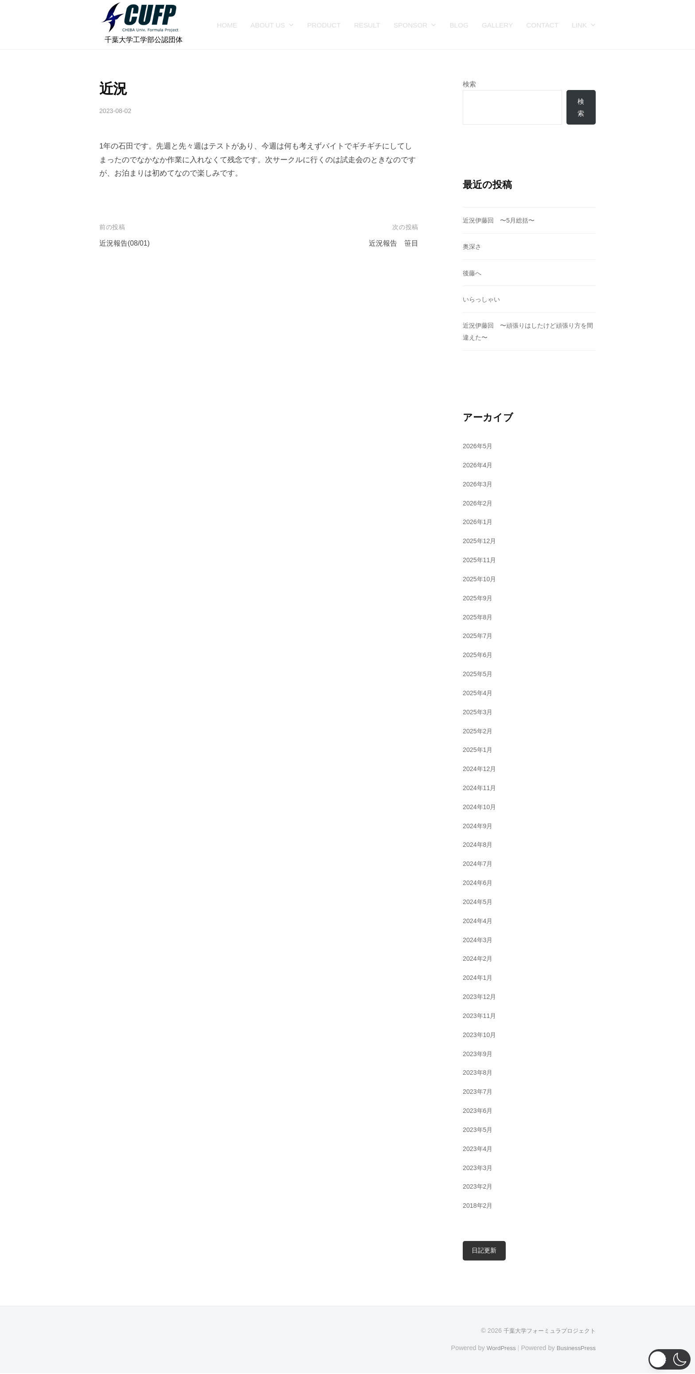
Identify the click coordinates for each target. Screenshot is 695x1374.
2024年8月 (479, 845)
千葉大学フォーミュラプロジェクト (546, 1331)
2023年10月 (481, 1035)
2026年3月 (479, 484)
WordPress (496, 1348)
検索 (469, 84)
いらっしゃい (483, 299)
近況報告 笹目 (392, 243)
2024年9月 (479, 826)
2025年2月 (479, 731)
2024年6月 (479, 883)
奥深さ (473, 247)
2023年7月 (479, 1092)
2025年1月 (479, 750)
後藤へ (473, 273)
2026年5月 (479, 446)
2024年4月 (479, 921)
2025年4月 (479, 693)
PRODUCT (324, 25)
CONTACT (542, 25)
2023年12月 (481, 997)
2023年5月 (479, 1130)
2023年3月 (479, 1168)
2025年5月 (479, 674)
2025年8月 (479, 617)
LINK (579, 25)
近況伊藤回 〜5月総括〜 (501, 220)
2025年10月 (481, 579)
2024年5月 (479, 902)
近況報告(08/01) (126, 243)
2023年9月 (479, 1054)
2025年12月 (481, 541)
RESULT (367, 25)
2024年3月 (479, 940)
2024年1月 (479, 978)
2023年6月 (479, 1111)
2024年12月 (481, 769)
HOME (227, 25)
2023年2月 (479, 1186)
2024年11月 (481, 788)
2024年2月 (479, 959)
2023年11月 (481, 1016)
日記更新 (484, 1251)
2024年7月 (479, 864)
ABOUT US (267, 25)
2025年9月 (479, 598)
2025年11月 (481, 560)
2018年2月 (479, 1206)
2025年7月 (479, 636)
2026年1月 (479, 522)
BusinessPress (575, 1348)
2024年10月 (481, 807)
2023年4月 (479, 1149)
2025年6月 (479, 655)
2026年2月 (479, 503)
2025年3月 (479, 712)
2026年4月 (479, 465)
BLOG (459, 25)
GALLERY (497, 25)
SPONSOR (411, 25)
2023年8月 (479, 1073)
